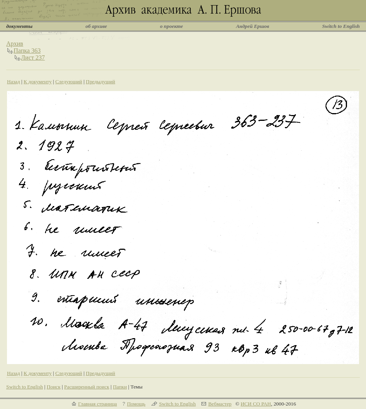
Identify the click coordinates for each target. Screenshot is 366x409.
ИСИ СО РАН (256, 404)
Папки (120, 387)
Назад (13, 81)
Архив (14, 43)
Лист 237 (33, 57)
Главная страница (97, 404)
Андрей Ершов (252, 26)
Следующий (68, 81)
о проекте (171, 26)
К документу (38, 81)
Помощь (136, 404)
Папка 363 (27, 50)
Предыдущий (100, 81)
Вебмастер (219, 404)
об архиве (96, 26)
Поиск (54, 387)
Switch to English (341, 26)
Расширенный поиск (86, 387)
